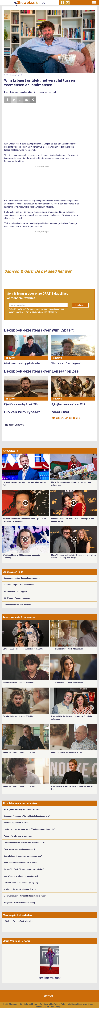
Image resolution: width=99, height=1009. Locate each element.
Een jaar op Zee (72, 418)
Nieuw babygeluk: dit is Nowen (17, 823)
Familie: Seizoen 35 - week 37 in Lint (18, 683)
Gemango (57, 1007)
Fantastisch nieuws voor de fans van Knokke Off (24, 843)
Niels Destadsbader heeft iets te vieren (20, 863)
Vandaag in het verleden (17, 915)
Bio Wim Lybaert (14, 424)
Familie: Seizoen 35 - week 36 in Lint (18, 716)
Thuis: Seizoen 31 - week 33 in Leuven (67, 683)
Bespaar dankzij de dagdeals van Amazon (22, 578)
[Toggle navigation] (94, 3)
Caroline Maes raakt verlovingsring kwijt (21, 883)
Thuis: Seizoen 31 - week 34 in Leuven (67, 649)
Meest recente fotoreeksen (19, 617)
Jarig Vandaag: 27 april (16, 941)
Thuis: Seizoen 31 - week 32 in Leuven (19, 753)
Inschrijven (80, 305)
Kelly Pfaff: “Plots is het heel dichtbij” (20, 903)
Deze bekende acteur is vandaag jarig (20, 849)
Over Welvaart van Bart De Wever (17, 605)
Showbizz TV (11, 450)
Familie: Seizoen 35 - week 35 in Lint (66, 753)
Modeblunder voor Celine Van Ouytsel (20, 889)
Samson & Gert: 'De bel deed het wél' (37, 271)
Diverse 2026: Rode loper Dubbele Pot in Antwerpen (25, 649)
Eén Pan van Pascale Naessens (17, 598)
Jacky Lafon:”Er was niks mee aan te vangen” (23, 856)
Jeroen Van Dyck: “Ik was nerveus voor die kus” (24, 869)
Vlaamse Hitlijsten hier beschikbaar (19, 585)
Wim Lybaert (57, 418)
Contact (48, 996)
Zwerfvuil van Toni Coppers (15, 591)
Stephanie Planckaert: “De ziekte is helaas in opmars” (27, 816)
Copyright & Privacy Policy (54, 1004)
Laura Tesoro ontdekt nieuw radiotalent (21, 876)
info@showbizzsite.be (77, 1004)
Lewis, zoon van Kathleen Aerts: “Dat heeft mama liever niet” (29, 829)
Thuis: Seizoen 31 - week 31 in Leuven (19, 786)
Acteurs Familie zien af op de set (18, 836)
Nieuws (10, 357)
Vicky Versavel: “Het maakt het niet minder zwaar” (25, 896)
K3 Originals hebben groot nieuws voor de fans (24, 809)
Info (40, 1004)
